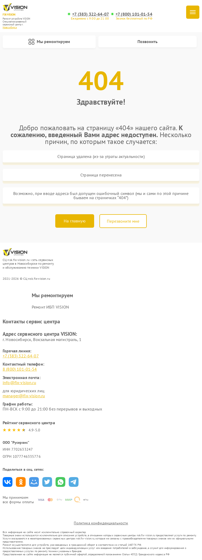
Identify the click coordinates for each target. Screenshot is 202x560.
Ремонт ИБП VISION (50, 307)
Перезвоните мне (123, 221)
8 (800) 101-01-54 (20, 369)
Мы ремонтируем (49, 42)
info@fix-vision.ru (19, 382)
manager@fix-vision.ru (24, 395)
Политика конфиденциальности (101, 523)
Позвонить (147, 41)
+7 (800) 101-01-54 (134, 14)
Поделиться (7, 482)
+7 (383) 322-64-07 (90, 14)
